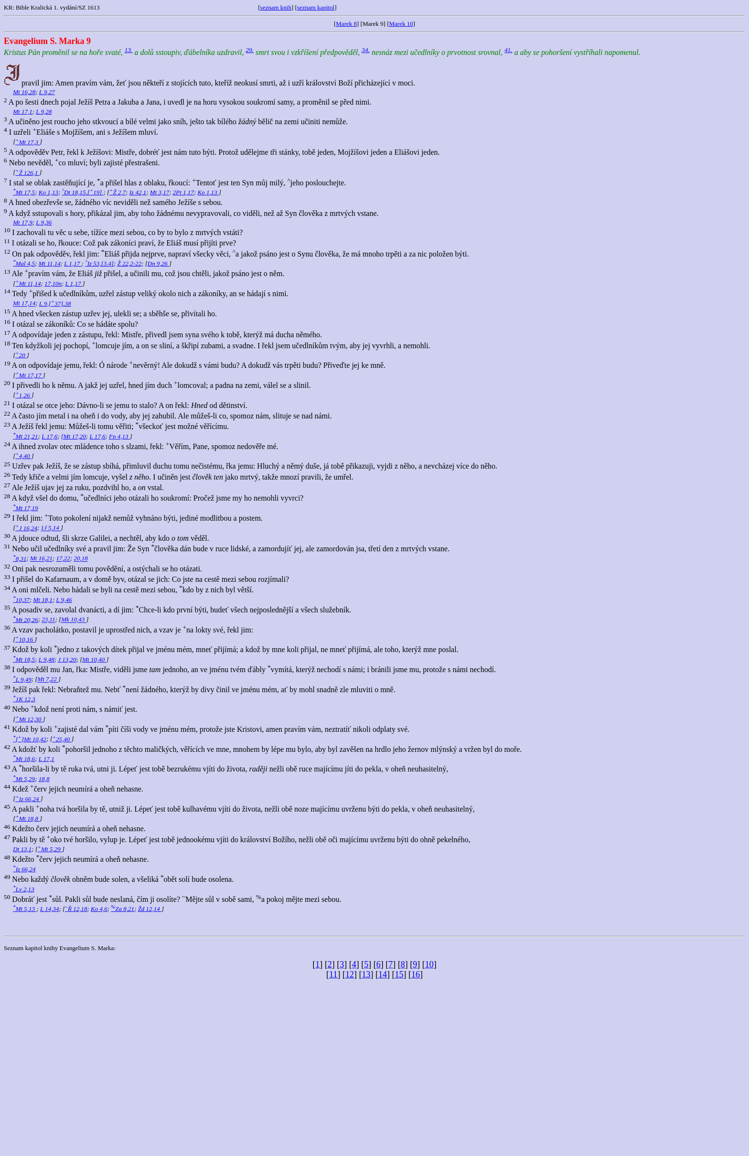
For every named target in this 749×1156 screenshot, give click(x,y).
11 (333, 974)
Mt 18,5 (24, 659)
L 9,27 (47, 92)
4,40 (23, 456)
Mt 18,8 (27, 818)
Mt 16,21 (41, 558)
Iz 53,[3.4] (99, 263)
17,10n (53, 283)
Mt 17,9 (22, 222)
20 (21, 355)
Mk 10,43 (73, 619)
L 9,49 (22, 679)
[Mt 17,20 (73, 436)
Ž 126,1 (27, 172)
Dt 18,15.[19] (82, 192)
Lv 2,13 (23, 889)
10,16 (24, 639)
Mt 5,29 (24, 778)
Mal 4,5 (24, 263)
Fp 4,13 (119, 436)
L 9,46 (64, 599)
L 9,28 (44, 111)
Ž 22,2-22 (130, 263)
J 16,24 (26, 528)
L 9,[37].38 (55, 303)
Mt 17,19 (25, 508)
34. (366, 50)
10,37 (21, 599)
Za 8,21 (122, 908)
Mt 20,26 (25, 619)
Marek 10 (401, 23)
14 (382, 974)
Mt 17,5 (24, 192)
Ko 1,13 (48, 192)
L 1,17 (72, 263)
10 (429, 964)
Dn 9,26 (158, 263)
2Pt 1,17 (183, 192)
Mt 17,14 (24, 303)
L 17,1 (46, 758)
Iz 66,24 (27, 799)
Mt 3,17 (159, 192)
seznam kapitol (315, 7)
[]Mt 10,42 (29, 739)
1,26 (23, 395)
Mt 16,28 (24, 92)
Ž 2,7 (117, 192)
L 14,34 (49, 908)
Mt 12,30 (29, 719)
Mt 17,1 (22, 111)
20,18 (80, 558)
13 (366, 974)
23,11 (48, 619)
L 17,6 (49, 436)
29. (250, 50)
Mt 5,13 (24, 908)
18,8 (44, 778)
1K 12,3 (24, 699)
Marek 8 (346, 23)
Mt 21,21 (25, 436)
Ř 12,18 (76, 908)
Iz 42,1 (137, 192)
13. (129, 50)
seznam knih (275, 7)
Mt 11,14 (50, 263)
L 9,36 (44, 222)
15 (399, 974)
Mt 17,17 (29, 375)
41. (508, 50)
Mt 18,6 (24, 758)
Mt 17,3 (27, 142)
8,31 (19, 558)
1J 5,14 (51, 528)
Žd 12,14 (149, 908)
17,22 (63, 558)
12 (349, 974)
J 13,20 (67, 659)
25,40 (62, 739)
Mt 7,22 (47, 679)
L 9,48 (46, 659)
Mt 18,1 (43, 599)
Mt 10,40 (94, 659)
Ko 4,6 (99, 908)
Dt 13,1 (22, 849)
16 (415, 974)
